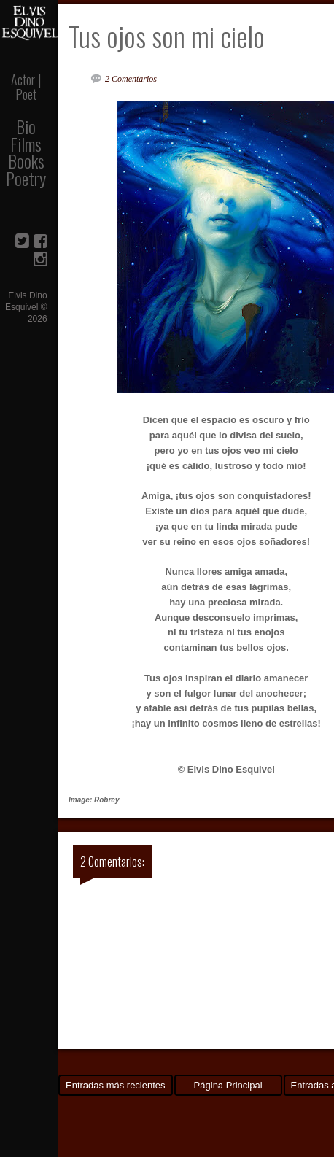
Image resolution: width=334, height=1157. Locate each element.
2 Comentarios (131, 79)
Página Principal (228, 1085)
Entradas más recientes (116, 1085)
